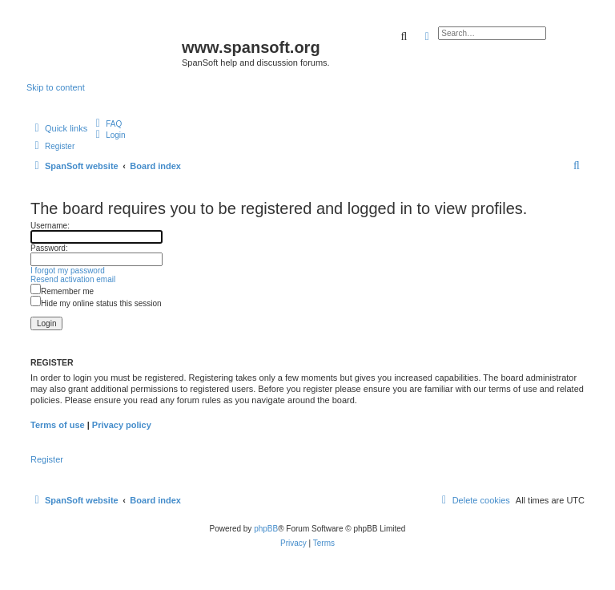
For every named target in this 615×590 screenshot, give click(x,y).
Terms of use (57, 425)
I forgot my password (67, 270)
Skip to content (55, 87)
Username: (50, 225)
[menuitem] (106, 123)
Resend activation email (72, 279)
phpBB (266, 528)
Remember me (62, 291)
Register (46, 459)
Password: (49, 248)
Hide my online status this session (96, 303)
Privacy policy (121, 425)
